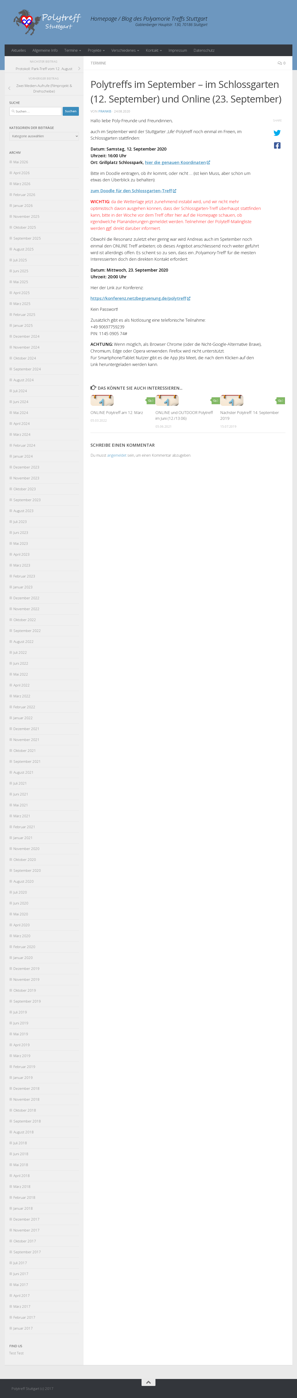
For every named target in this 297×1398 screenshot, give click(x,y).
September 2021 (27, 761)
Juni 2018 (20, 1153)
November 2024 (26, 347)
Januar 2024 (23, 456)
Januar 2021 (23, 837)
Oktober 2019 (24, 990)
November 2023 (26, 478)
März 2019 (21, 1055)
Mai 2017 (20, 1284)
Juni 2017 (20, 1273)
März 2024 (21, 434)
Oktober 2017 (24, 1241)
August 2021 (23, 772)
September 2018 (27, 1121)
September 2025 (27, 238)
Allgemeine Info (45, 50)
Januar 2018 (23, 1208)
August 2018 (23, 1132)
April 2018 (21, 1175)
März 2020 (21, 935)
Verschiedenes (123, 50)
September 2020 (27, 870)
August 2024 (23, 380)
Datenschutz (204, 50)
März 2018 (21, 1186)
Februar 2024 (24, 445)
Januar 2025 (23, 325)
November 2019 (26, 979)
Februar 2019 (24, 1066)
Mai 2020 (20, 914)
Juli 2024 (20, 390)
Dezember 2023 (26, 467)
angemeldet (116, 455)
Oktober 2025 (24, 227)
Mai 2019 (20, 1034)
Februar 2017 (24, 1317)
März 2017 (21, 1306)
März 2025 (21, 303)
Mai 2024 (20, 412)
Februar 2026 (24, 194)
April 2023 (21, 554)
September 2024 (27, 369)
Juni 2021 (20, 794)
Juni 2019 (20, 1023)
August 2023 (23, 510)
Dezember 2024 (26, 336)
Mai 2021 (20, 805)
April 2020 (21, 925)
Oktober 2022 (24, 619)
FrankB (104, 111)
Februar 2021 (24, 826)
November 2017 (26, 1230)
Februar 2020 (24, 946)
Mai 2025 (20, 281)
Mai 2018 (20, 1164)
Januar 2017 (23, 1328)
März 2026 (21, 183)
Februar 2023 (24, 576)
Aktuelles (18, 50)
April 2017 (21, 1295)
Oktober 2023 (24, 489)
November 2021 (26, 739)
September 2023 (27, 499)
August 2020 (23, 881)
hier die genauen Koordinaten (177, 162)
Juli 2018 (20, 1143)
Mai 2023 (20, 543)
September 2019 (27, 1001)
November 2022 (26, 608)
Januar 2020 (23, 957)
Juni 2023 (20, 532)
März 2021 (21, 816)
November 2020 (26, 848)
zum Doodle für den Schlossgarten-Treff (133, 190)
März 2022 (21, 696)
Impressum (177, 50)
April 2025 (21, 292)
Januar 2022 (23, 717)
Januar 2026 (23, 205)
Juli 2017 (20, 1262)
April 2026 (21, 172)
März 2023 (21, 565)
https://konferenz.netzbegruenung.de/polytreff (140, 298)
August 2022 (23, 641)
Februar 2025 (24, 314)
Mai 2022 (20, 674)
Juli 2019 (20, 1012)
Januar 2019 (23, 1077)
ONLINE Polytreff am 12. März (116, 412)
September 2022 (27, 630)
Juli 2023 (20, 521)
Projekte (94, 50)
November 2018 (26, 1099)
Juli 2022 (20, 652)
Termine (71, 50)
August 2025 (23, 249)
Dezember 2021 (26, 728)
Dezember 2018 (26, 1088)
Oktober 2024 (24, 358)
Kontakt (152, 50)
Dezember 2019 (26, 968)
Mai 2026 (20, 162)
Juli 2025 (20, 260)
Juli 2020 (20, 892)
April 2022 (21, 685)
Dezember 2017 (26, 1219)
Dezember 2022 (26, 598)
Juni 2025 (20, 271)
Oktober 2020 (24, 859)
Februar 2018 (24, 1197)
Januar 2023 (23, 587)
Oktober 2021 (24, 750)
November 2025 (26, 216)
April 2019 (21, 1044)
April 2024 (21, 423)
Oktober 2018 (24, 1110)
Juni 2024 (20, 401)
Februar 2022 (24, 707)
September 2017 (27, 1252)
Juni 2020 (20, 903)
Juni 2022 (20, 663)
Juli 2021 (20, 783)
